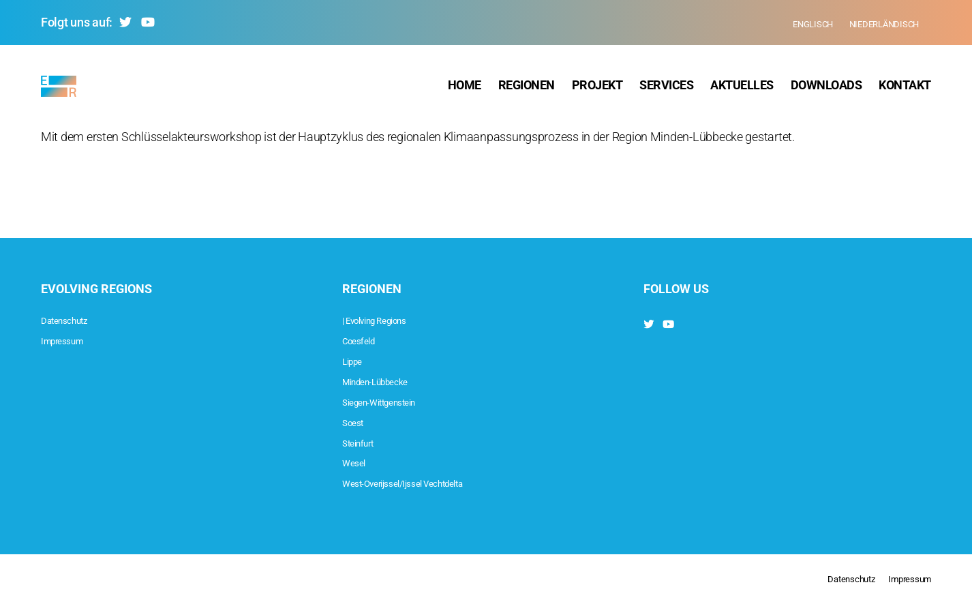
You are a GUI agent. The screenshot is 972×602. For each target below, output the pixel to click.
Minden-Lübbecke (387, 381)
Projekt (597, 88)
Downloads (826, 88)
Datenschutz (73, 319)
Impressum (70, 340)
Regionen (526, 88)
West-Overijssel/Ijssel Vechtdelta (423, 482)
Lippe (356, 360)
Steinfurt (363, 442)
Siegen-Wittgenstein (392, 401)
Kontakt (905, 88)
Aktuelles (742, 88)
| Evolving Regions (386, 319)
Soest (356, 422)
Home (464, 88)
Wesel (358, 462)
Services (666, 88)
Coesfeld (364, 340)
